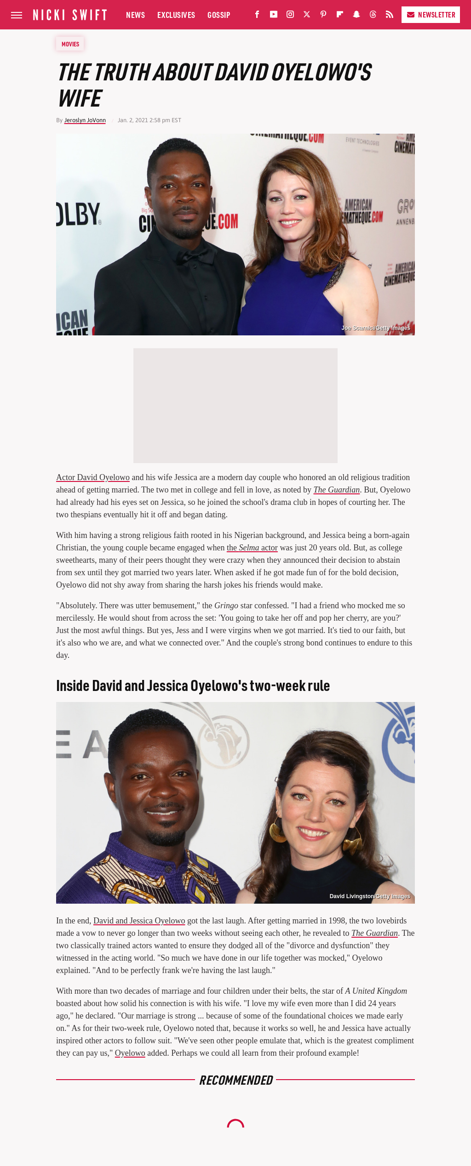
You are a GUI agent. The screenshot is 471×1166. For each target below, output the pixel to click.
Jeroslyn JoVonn (85, 120)
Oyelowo (130, 1053)
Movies (70, 44)
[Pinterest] (323, 16)
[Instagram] (290, 16)
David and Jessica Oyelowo (139, 920)
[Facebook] (257, 16)
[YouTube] (273, 16)
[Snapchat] (356, 16)
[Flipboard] (340, 16)
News (135, 14)
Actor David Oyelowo (93, 477)
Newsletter (430, 14)
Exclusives (176, 14)
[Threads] (373, 16)
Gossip (218, 14)
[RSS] (389, 16)
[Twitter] (306, 16)
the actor (252, 547)
